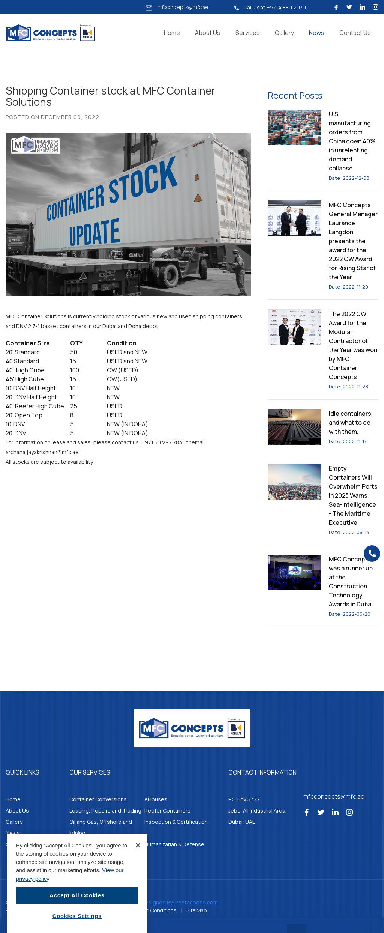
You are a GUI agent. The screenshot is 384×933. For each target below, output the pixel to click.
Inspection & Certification (176, 821)
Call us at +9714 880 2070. (270, 7)
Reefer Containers (167, 810)
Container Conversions (98, 799)
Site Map (196, 910)
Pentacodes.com (196, 902)
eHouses (155, 799)
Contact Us (355, 33)
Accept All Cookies (77, 918)
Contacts (17, 844)
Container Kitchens (93, 855)
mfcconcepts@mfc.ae (177, 7)
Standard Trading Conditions (142, 910)
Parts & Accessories (94, 844)
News (316, 33)
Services (248, 33)
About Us (207, 33)
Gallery (284, 33)
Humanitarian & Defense (174, 844)
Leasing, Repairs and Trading (105, 810)
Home (172, 33)
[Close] (138, 867)
